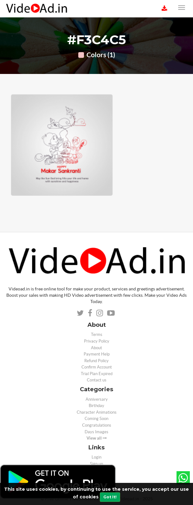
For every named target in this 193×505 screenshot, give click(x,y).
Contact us (96, 380)
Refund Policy (96, 360)
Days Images (96, 431)
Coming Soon (96, 418)
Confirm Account (96, 367)
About (96, 347)
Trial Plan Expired (97, 373)
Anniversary (97, 399)
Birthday (96, 405)
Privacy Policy (96, 341)
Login (96, 457)
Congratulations (96, 425)
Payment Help (97, 354)
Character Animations (97, 412)
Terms (96, 334)
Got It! (110, 497)
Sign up (96, 463)
